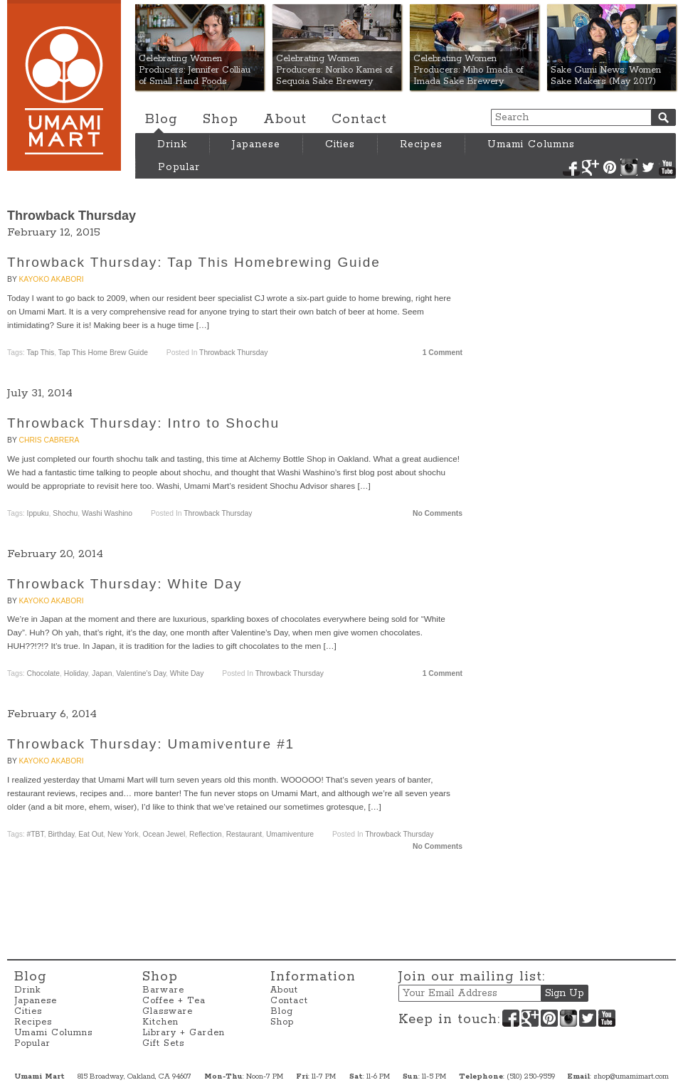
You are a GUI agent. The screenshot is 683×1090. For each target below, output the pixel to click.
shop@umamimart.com (631, 1076)
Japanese (256, 144)
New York (123, 834)
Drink (172, 144)
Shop (220, 119)
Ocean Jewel (163, 834)
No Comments (437, 513)
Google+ (590, 167)
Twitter (648, 167)
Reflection (205, 834)
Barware (163, 990)
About (285, 119)
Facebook (571, 167)
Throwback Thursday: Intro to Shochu (143, 423)
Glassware (167, 1011)
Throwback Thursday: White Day (124, 583)
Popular (179, 167)
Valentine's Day (141, 673)
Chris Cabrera (48, 440)
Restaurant (244, 834)
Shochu (65, 513)
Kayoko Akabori (50, 279)
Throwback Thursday (233, 352)
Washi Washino (107, 513)
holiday (76, 673)
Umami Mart (64, 85)
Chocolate (43, 673)
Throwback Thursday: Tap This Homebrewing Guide (194, 262)
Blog (161, 119)
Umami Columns (531, 144)
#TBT (35, 834)
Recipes (421, 144)
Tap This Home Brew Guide (103, 352)
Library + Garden (183, 1032)
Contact (359, 119)
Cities (340, 144)
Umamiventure (290, 834)
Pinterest (609, 167)
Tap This (40, 352)
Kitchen (160, 1022)
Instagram (628, 167)
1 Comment (442, 352)
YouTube (667, 167)
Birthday (61, 834)
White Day (187, 673)
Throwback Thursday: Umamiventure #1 (151, 743)
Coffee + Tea (174, 1000)
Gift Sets (163, 1043)
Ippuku (38, 513)
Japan (102, 673)
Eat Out (90, 834)
